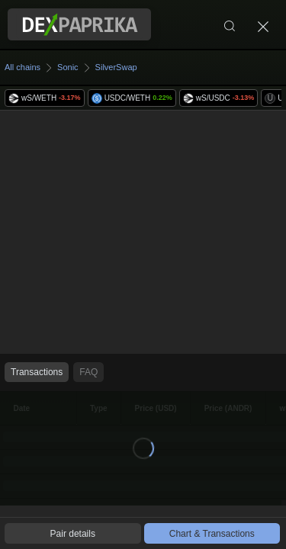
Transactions (37, 372)
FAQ (88, 372)
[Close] (263, 24)
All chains (22, 67)
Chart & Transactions (212, 533)
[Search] (229, 24)
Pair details (72, 533)
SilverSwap (116, 67)
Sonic (68, 67)
